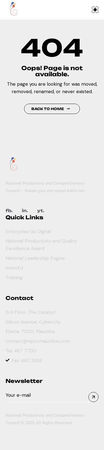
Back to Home (50, 109)
